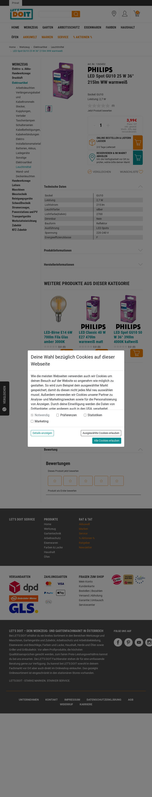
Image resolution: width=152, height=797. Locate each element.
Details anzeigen (42, 433)
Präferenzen (68, 415)
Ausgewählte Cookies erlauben (101, 433)
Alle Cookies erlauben (106, 440)
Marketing (41, 421)
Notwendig (42, 415)
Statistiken (95, 415)
